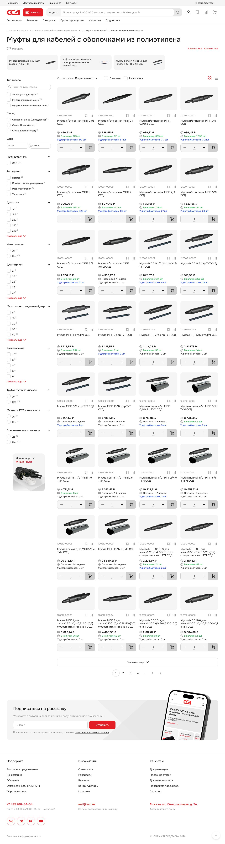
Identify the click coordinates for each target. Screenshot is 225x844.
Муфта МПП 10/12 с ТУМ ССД (116, 549)
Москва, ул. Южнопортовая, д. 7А (173, 804)
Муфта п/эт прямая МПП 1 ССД (73, 193)
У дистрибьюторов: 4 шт (152, 282)
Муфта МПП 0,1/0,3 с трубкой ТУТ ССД (158, 265)
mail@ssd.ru (86, 804)
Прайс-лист (55, 2)
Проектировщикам (72, 20)
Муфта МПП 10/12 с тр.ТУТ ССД (114, 408)
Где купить (49, 20)
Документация (159, 769)
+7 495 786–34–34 (19, 804)
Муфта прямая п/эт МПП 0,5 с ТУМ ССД (199, 408)
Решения (32, 20)
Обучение (13, 780)
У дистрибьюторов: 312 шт (194, 139)
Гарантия (155, 791)
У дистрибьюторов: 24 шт (194, 282)
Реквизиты (12, 2)
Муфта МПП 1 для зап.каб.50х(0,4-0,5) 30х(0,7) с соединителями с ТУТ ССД (75, 623)
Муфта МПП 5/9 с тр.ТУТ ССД (75, 406)
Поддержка (113, 20)
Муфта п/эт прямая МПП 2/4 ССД (157, 193)
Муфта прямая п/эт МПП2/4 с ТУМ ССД (158, 479)
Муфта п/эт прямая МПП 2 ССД (114, 193)
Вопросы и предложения (22, 769)
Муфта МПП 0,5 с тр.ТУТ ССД (198, 263)
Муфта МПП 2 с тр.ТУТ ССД (115, 335)
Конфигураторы (88, 786)
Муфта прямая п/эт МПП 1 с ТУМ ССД (74, 479)
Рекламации (14, 775)
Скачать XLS (195, 48)
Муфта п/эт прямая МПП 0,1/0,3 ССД (154, 122)
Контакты (71, 2)
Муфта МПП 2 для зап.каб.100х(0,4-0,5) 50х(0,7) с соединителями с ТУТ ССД (116, 623)
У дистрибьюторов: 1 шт (70, 425)
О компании (14, 20)
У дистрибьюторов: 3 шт (152, 425)
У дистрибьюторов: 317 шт (153, 139)
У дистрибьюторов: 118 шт (112, 211)
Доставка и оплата (33, 2)
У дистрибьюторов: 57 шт (112, 139)
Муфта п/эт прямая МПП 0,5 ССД (198, 122)
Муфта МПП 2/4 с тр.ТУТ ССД (157, 335)
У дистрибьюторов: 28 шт (194, 211)
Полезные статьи (160, 775)
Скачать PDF (211, 48)
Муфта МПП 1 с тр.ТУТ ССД (73, 335)
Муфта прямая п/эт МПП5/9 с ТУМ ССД (76, 550)
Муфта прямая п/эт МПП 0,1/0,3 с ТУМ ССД (154, 408)
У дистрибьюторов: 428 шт (72, 211)
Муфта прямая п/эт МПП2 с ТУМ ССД (115, 479)
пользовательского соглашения (92, 732)
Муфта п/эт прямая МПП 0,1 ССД (115, 122)
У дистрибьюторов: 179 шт (71, 139)
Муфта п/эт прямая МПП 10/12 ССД (113, 265)
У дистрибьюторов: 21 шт (71, 282)
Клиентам (95, 20)
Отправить (102, 725)
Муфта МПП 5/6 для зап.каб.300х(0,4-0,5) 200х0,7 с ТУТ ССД (199, 623)
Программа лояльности (164, 786)
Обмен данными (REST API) (23, 786)
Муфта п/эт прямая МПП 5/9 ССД (75, 265)
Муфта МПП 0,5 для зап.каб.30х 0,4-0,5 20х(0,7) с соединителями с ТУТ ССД (198, 552)
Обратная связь (16, 791)
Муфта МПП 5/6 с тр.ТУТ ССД (198, 335)
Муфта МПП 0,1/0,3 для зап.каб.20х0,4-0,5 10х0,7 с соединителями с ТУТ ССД (156, 552)
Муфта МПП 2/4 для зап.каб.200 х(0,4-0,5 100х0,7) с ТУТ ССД (158, 623)
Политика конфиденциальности (24, 836)
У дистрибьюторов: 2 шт (111, 353)
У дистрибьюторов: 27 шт (153, 211)
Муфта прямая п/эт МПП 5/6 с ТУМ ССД (198, 479)
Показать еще (137, 662)
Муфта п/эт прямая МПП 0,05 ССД (75, 122)
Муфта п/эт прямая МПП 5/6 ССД (198, 193)
